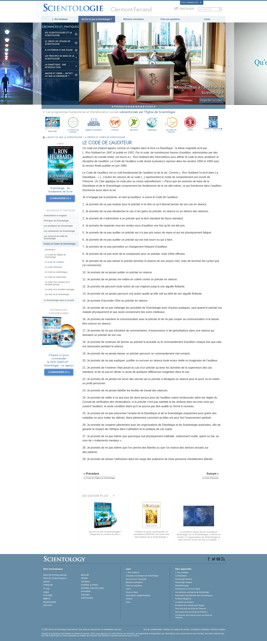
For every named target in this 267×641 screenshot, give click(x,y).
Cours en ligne (132, 592)
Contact (129, 599)
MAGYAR (85, 575)
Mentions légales (218, 629)
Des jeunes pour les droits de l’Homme (191, 612)
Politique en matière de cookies (176, 629)
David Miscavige (182, 586)
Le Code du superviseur (55, 277)
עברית (46, 588)
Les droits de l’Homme (171, 124)
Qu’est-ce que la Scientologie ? (97, 19)
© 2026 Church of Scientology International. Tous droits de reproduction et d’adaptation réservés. (82, 629)
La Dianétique (181, 576)
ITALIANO (85, 595)
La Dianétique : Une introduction (55, 66)
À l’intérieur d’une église (59, 50)
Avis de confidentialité (153, 629)
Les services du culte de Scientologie (55, 237)
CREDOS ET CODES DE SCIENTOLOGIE (106, 137)
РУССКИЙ (47, 595)
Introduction (50, 249)
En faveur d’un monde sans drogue (189, 605)
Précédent (119, 106)
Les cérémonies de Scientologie (59, 231)
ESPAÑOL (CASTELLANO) (92, 588)
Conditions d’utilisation (200, 629)
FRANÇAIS (48, 585)
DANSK (46, 582)
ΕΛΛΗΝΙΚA (86, 591)
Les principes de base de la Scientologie (59, 57)
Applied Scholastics (93, 123)
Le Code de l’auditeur (54, 262)
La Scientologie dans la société (59, 300)
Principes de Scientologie (56, 221)
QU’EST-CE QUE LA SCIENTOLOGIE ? (66, 137)
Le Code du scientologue (56, 272)
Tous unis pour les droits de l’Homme (190, 608)
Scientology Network (183, 579)
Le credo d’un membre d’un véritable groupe (57, 283)
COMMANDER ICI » (60, 198)
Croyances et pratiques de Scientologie (142, 576)
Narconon (134, 123)
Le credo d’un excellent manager (59, 289)
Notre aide (52, 131)
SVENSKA (85, 582)
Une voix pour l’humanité (136, 579)
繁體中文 (47, 599)
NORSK (84, 578)
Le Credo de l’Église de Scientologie (57, 43)
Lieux (128, 602)
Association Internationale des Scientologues (193, 595)
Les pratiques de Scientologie (58, 226)
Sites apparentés (190, 2)
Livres (207, 19)
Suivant (149, 106)
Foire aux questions (170, 19)
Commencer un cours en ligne (187, 589)
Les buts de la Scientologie (57, 294)
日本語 (46, 592)
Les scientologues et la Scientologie (58, 34)
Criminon (115, 123)
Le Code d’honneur (53, 267)
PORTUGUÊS (87, 598)
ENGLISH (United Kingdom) (55, 578)
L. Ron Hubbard (60, 19)
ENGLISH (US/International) (55, 575)
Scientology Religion (183, 582)
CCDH (190, 123)
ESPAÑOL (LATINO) (89, 585)
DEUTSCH (47, 605)
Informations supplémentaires (138, 595)
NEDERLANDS (49, 602)
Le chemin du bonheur (73, 124)
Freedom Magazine (213, 129)
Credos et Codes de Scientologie (59, 244)
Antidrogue (152, 123)
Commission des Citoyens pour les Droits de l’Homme (193, 616)
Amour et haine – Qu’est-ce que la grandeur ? (59, 75)
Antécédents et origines (55, 215)
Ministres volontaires (133, 19)
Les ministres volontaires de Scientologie (192, 592)
